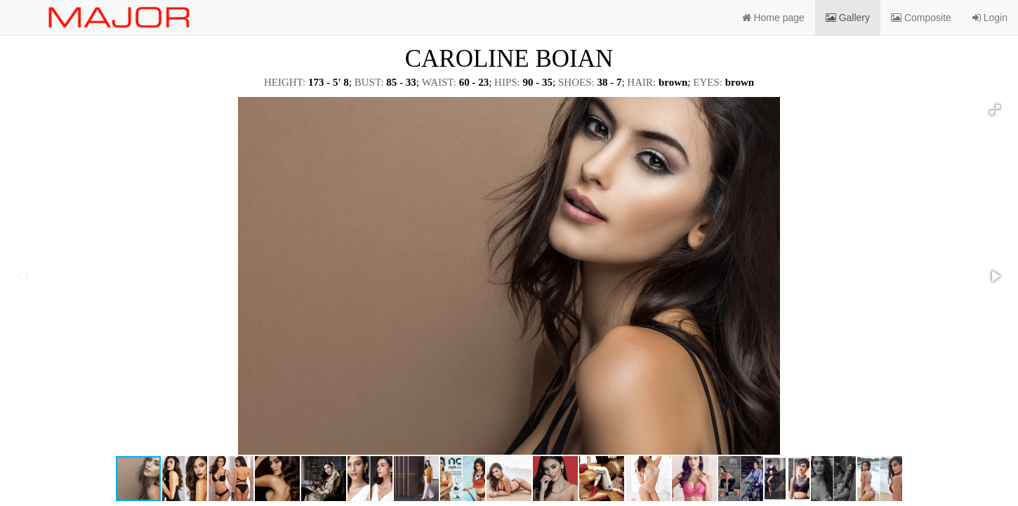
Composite (921, 17)
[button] (995, 109)
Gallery (848, 17)
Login (989, 17)
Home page (773, 17)
